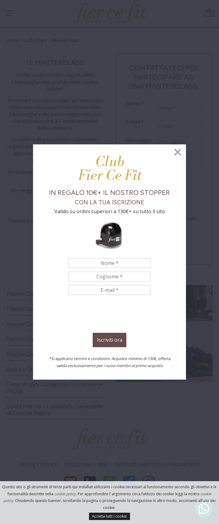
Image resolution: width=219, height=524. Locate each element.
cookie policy (65, 493)
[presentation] (109, 315)
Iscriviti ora (109, 339)
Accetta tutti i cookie (109, 516)
